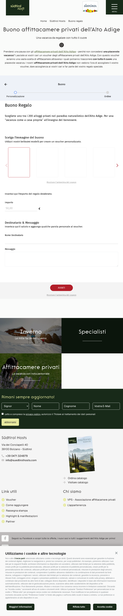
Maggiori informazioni (20, 607)
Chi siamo (72, 492)
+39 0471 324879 (17, 456)
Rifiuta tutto (79, 607)
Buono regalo (75, 20)
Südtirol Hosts (57, 20)
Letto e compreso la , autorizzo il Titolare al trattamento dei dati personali (50, 414)
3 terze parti (19, 558)
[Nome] (45, 406)
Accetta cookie (105, 607)
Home (43, 20)
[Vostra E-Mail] (106, 406)
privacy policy (33, 414)
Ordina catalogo (77, 478)
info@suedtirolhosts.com (21, 460)
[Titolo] (15, 406)
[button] (116, 553)
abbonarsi (10, 422)
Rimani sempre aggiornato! (28, 397)
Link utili (9, 492)
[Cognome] (76, 406)
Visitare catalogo (78, 482)
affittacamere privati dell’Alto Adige (55, 51)
